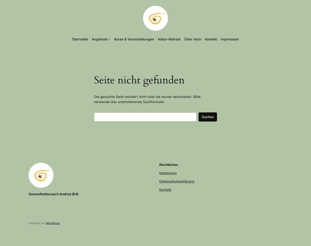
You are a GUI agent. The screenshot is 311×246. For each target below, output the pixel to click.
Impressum (168, 173)
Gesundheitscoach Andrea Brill (53, 194)
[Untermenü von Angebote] (109, 39)
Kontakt (165, 190)
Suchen (208, 117)
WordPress (53, 223)
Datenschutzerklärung (176, 181)
